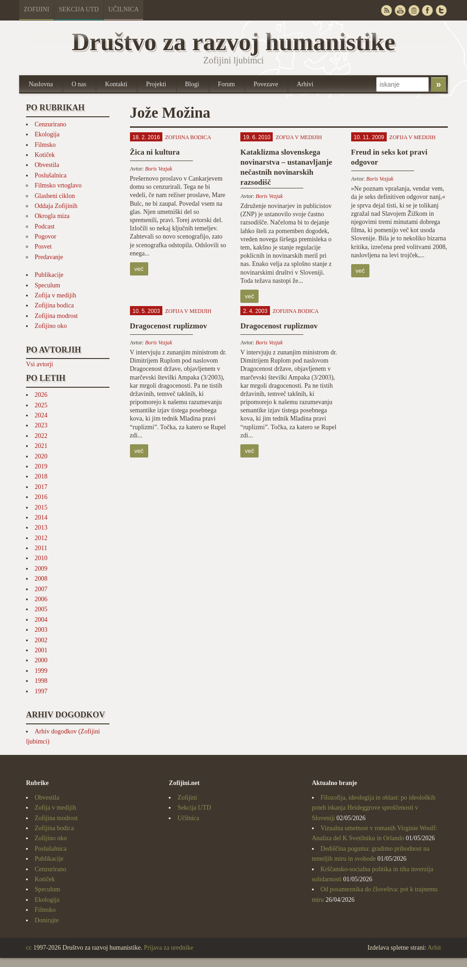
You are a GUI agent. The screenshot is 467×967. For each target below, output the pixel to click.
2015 (41, 507)
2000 (41, 660)
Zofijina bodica (54, 305)
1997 (41, 691)
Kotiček (45, 154)
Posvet (43, 246)
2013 (41, 527)
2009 (41, 568)
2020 (41, 456)
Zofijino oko (51, 325)
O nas (79, 84)
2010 (41, 558)
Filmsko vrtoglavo (58, 185)
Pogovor (45, 236)
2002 (41, 640)
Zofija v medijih (55, 295)
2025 (41, 405)
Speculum (47, 285)
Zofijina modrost (56, 315)
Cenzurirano (50, 124)
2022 (41, 435)
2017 (41, 487)
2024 (41, 415)
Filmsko (45, 144)
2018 (41, 476)
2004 (41, 619)
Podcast (45, 226)
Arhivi (305, 84)
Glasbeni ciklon (55, 195)
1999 (41, 670)
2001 (41, 650)
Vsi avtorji (39, 364)
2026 (41, 394)
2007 (41, 589)
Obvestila (47, 164)
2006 (41, 599)
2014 (41, 517)
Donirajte (47, 920)
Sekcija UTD (79, 9)
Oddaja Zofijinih (56, 206)
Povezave (266, 84)
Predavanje (49, 257)
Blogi (192, 84)
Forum (226, 84)
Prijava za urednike (168, 947)
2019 (41, 466)
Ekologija (47, 134)
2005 (41, 609)
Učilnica (124, 9)
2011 (41, 548)
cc (28, 947)
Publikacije (49, 274)
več (139, 268)
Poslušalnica (51, 175)
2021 (41, 445)
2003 (41, 629)
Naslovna (41, 84)
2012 (41, 538)
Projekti (156, 84)
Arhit (434, 947)
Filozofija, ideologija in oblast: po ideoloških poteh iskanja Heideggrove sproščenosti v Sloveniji (374, 807)
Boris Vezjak (158, 169)
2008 (41, 578)
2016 (41, 497)
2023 (41, 425)
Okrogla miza (52, 216)
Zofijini (36, 9)
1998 (41, 680)
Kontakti (116, 84)
